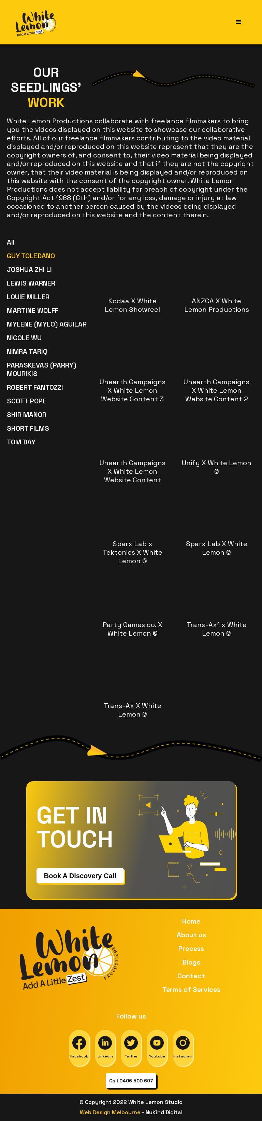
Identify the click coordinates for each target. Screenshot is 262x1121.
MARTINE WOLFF (32, 310)
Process (191, 948)
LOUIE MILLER (28, 296)
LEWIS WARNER (31, 283)
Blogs (191, 962)
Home (191, 921)
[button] (239, 22)
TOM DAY (21, 442)
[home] (36, 22)
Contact (191, 975)
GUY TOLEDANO (31, 255)
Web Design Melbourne (111, 1112)
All (11, 242)
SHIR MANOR (26, 414)
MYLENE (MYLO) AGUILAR (47, 324)
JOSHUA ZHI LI (29, 269)
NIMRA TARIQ (27, 351)
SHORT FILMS (28, 428)
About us (191, 934)
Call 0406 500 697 (131, 1081)
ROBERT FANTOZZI (35, 387)
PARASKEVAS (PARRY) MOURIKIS (41, 369)
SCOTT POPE (26, 401)
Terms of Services (191, 989)
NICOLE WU (24, 337)
